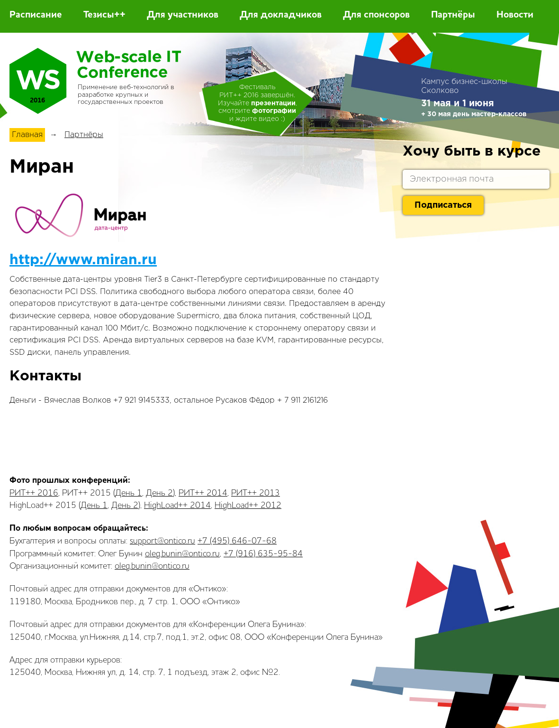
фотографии (274, 111)
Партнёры (453, 15)
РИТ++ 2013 (255, 493)
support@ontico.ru (162, 541)
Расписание (35, 15)
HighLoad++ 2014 (177, 505)
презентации (273, 103)
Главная (27, 134)
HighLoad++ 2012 (248, 505)
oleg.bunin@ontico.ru (182, 554)
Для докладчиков (281, 15)
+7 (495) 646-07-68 (237, 541)
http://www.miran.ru (83, 260)
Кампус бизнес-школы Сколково (464, 86)
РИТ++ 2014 (203, 493)
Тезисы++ (104, 15)
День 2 (159, 493)
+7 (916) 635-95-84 (263, 554)
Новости (514, 15)
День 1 (128, 493)
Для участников (182, 15)
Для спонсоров (376, 15)
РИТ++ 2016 (33, 493)
